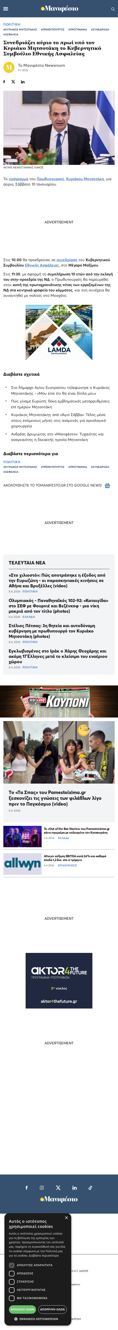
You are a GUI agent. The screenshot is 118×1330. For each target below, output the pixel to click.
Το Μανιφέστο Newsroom (41, 65)
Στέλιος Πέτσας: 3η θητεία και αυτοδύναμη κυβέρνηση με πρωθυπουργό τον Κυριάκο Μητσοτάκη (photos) (52, 631)
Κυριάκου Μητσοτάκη (85, 178)
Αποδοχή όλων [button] (22, 1309)
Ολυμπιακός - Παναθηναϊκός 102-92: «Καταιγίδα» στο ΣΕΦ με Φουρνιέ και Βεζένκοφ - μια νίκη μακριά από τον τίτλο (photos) (58, 606)
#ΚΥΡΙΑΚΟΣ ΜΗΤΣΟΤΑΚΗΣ (20, 29)
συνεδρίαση (67, 259)
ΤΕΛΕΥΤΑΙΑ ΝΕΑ (27, 563)
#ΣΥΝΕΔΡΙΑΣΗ (100, 29)
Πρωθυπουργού (50, 178)
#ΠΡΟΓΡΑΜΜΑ (77, 29)
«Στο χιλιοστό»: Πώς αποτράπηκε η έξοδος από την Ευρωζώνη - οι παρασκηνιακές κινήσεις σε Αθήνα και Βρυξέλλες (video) (57, 580)
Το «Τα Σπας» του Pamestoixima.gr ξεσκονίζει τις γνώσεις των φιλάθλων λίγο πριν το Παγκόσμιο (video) (55, 798)
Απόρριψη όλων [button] (52, 1309)
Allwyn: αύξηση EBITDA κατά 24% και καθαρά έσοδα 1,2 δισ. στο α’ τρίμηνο (75, 858)
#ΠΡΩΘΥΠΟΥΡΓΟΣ (52, 29)
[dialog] (37, 1269)
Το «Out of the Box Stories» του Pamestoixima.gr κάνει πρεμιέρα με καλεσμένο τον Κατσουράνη (77, 830)
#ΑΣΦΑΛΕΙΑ (10, 34)
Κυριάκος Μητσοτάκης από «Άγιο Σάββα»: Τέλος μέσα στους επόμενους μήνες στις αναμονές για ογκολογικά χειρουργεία (58, 420)
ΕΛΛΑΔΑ (28, 617)
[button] (38, 1319)
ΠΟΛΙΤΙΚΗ (11, 24)
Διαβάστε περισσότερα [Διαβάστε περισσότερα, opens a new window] (44, 1255)
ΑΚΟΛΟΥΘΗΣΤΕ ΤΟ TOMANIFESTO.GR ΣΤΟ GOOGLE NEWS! (56, 485)
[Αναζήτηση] (113, 8)
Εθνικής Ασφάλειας (42, 265)
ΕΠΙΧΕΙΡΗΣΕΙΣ (67, 865)
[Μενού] (5, 9)
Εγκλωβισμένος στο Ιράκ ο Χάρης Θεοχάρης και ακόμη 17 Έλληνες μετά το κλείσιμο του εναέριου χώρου (58, 656)
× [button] (66, 1218)
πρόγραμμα (18, 178)
